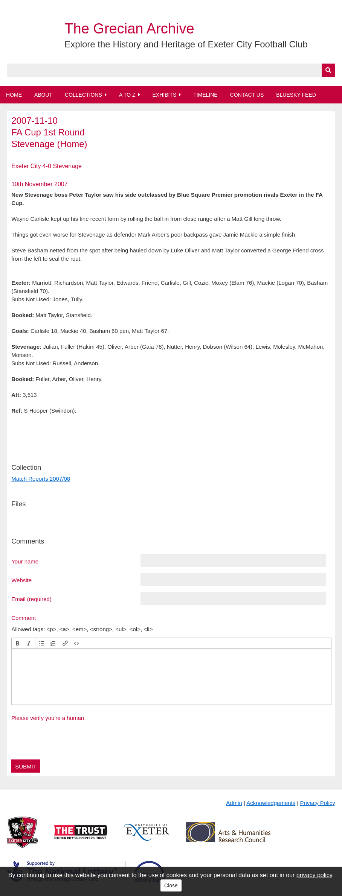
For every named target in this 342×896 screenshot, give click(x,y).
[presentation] (18, 643)
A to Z (127, 95)
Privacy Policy (317, 803)
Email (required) (31, 599)
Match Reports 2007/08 (40, 478)
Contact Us (247, 95)
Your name (24, 561)
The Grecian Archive (129, 28)
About (43, 95)
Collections (83, 95)
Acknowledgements (270, 803)
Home (14, 95)
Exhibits (164, 95)
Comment (23, 618)
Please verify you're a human (47, 718)
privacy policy (314, 875)
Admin (234, 803)
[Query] (171, 70)
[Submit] (328, 70)
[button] (17, 643)
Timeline (205, 95)
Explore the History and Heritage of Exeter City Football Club (186, 44)
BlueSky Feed (296, 95)
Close (171, 885)
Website (21, 580)
